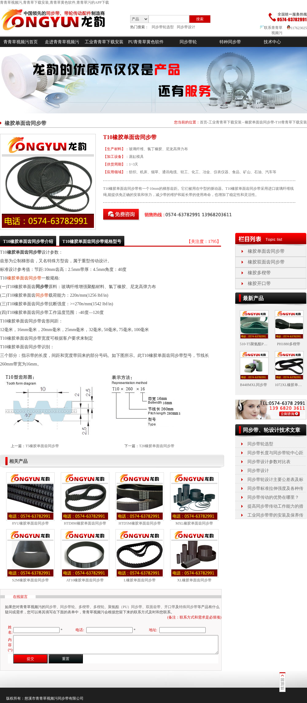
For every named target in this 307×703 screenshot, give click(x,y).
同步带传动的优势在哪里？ (273, 497)
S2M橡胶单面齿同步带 (30, 580)
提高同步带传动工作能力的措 (275, 506)
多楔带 (84, 607)
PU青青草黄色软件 (146, 42)
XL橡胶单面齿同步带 (194, 580)
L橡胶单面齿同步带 (139, 580)
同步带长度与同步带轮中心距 (275, 453)
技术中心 (272, 42)
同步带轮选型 (163, 27)
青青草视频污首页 (20, 42)
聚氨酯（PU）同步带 (125, 607)
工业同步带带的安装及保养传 (275, 515)
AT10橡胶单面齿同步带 (85, 580)
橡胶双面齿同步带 (266, 262)
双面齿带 (153, 607)
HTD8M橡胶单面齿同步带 (85, 523)
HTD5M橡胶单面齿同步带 (140, 523)
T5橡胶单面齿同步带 (42, 446)
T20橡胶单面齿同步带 (156, 446)
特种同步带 (230, 42)
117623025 (297, 28)
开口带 (169, 607)
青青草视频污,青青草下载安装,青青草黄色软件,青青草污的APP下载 (54, 2)
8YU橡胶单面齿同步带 (30, 523)
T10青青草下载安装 (291, 122)
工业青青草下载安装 (104, 42)
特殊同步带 (188, 607)
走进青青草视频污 (62, 42)
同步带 (42, 295)
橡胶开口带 (259, 283)
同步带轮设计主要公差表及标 (275, 479)
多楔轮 (98, 607)
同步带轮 (188, 42)
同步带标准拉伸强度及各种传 (275, 488)
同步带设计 (186, 27)
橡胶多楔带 (259, 272)
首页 (203, 122)
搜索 (200, 19)
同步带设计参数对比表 (268, 461)
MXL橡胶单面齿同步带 (194, 523)
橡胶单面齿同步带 (259, 122)
